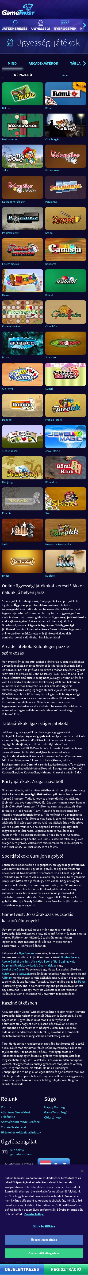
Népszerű (23, 74)
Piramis (6, 513)
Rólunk (6, 1107)
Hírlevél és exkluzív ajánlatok (21, 1132)
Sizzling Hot (66, 961)
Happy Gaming (54, 1107)
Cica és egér (52, 139)
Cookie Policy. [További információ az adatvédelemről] (34, 1223)
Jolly (5, 170)
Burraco (6, 357)
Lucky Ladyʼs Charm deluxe (39, 965)
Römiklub (51, 482)
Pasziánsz (51, 201)
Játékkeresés (14, 25)
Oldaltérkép (52, 1117)
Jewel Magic (52, 451)
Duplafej (50, 575)
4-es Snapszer (10, 451)
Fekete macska (10, 264)
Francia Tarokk (53, 419)
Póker (81, 981)
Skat (47, 513)
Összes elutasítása (44, 1248)
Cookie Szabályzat (13, 1127)
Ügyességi (41, 25)
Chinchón (51, 326)
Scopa (49, 233)
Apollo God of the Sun (15, 961)
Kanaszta (50, 264)
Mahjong (7, 482)
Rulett (5, 973)
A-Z (65, 74)
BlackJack (23, 973)
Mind (12, 63)
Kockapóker (52, 170)
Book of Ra (50, 961)
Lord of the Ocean (13, 969)
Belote (6, 108)
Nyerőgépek (65, 25)
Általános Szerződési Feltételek (15, 1114)
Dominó (7, 419)
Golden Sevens (70, 957)
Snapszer (50, 357)
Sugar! (49, 388)
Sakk (5, 544)
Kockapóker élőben (13, 201)
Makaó (6, 295)
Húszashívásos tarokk (58, 544)
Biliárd (49, 295)
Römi (48, 108)
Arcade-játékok (43, 63)
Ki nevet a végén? (12, 326)
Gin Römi (7, 388)
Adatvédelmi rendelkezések (20, 1122)
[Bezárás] (82, 1180)
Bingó (8, 977)
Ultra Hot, (37, 961)
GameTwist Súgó (56, 1112)
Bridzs (5, 575)
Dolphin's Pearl (11, 965)
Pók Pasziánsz (10, 233)
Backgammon (10, 139)
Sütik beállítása (44, 1235)
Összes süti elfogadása (44, 1262)
